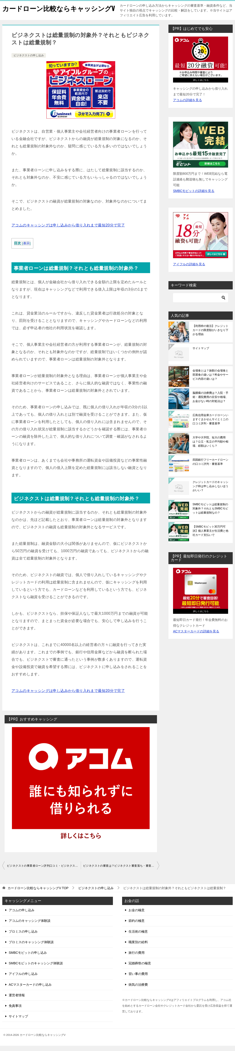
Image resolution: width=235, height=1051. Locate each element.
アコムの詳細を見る (187, 105)
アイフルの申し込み (23, 979)
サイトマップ (201, 353)
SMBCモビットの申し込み (28, 958)
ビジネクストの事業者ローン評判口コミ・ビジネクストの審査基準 (44, 871)
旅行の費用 (137, 958)
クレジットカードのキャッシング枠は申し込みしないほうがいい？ (210, 491)
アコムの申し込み (21, 915)
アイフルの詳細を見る (189, 269)
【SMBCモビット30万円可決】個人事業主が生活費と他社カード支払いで (210, 536)
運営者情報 (17, 1000)
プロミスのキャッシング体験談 (31, 947)
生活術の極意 (138, 937)
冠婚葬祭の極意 (140, 968)
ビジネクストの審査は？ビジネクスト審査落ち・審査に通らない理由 (121, 871)
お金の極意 (137, 915)
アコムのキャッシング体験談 (29, 926)
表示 (26, 248)
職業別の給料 (138, 947)
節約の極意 (137, 926)
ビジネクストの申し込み (29, 60)
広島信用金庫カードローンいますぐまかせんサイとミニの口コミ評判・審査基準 (210, 424)
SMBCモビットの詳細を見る (193, 196)
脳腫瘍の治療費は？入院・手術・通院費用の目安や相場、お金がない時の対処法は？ (210, 402)
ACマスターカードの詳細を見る (196, 636)
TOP (38, 893)
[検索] (200, 303)
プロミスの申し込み (23, 937)
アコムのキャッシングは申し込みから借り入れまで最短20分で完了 (68, 230)
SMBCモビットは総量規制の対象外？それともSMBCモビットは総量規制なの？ (210, 514)
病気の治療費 (138, 990)
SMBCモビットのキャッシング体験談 (36, 968)
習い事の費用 (138, 979)
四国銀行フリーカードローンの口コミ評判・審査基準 (210, 467)
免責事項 (15, 1011)
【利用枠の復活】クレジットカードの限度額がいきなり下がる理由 (210, 335)
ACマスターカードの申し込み (30, 990)
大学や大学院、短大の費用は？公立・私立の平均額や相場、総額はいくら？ (210, 447)
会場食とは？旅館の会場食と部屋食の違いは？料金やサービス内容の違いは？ (210, 380)
